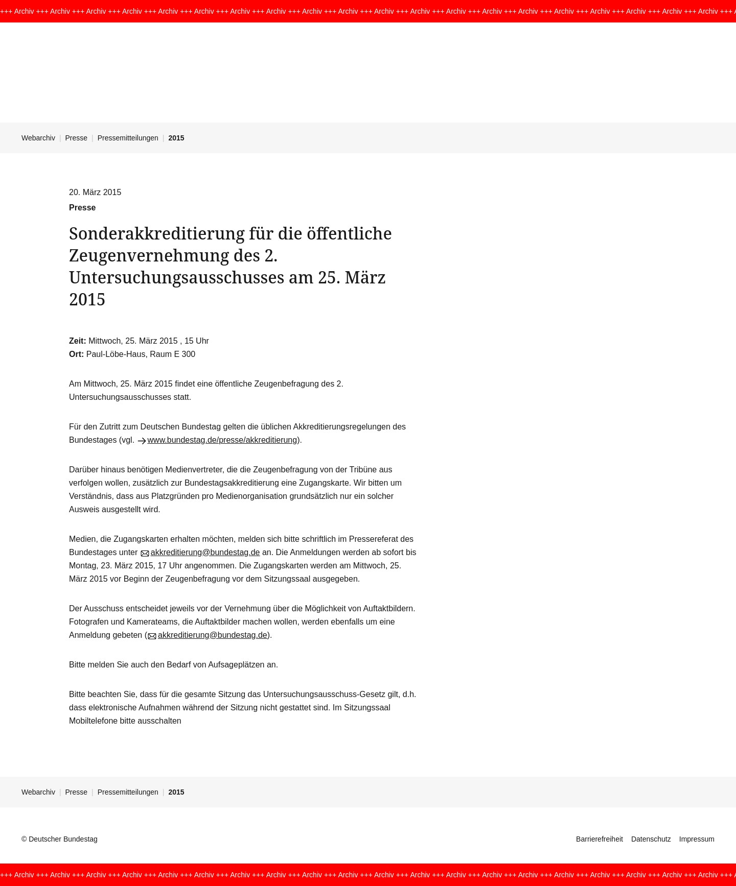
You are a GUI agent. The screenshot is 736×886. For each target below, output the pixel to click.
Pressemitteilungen (128, 138)
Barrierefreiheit (599, 839)
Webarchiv (38, 138)
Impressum (697, 839)
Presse (76, 138)
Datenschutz (651, 839)
